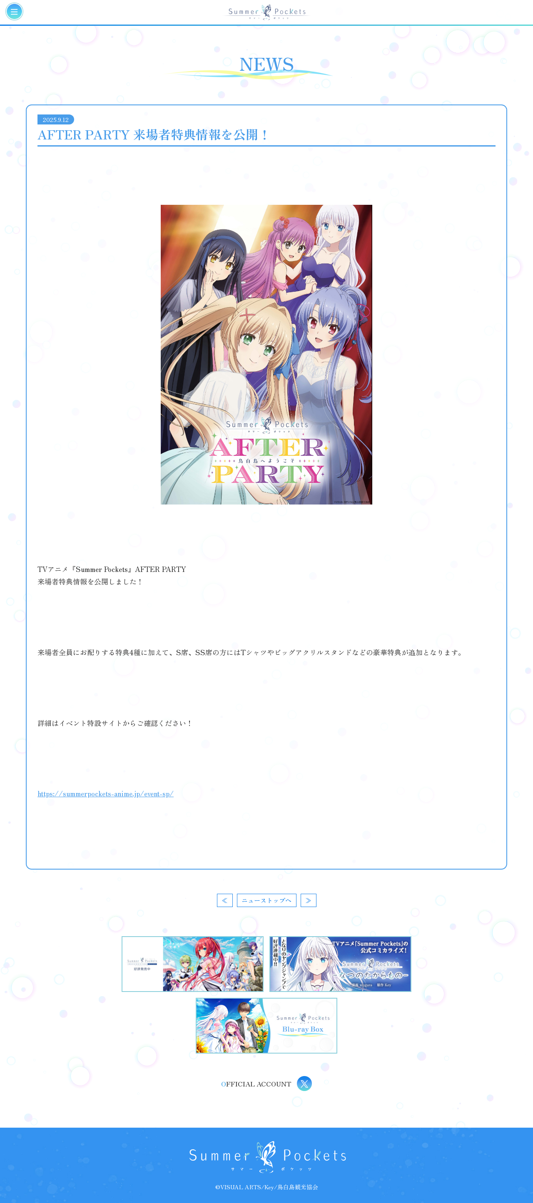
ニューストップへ (266, 900)
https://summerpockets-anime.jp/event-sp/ (105, 793)
